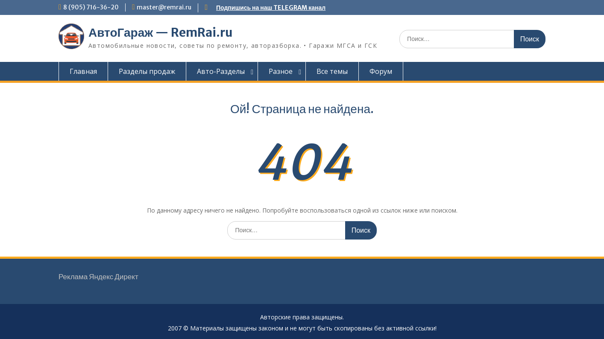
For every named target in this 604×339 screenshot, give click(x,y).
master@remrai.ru (164, 7)
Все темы (332, 71)
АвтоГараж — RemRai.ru (160, 32)
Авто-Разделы (221, 71)
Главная (83, 71)
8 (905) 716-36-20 (91, 7)
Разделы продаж (147, 71)
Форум (380, 71)
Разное (281, 71)
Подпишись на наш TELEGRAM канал (270, 8)
